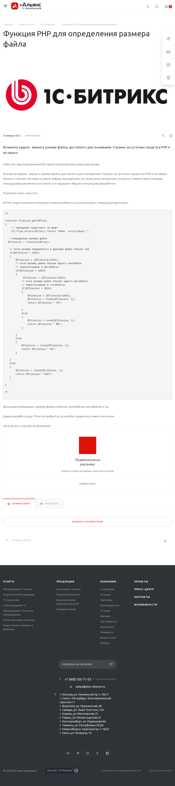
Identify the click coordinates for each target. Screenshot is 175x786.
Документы (107, 626)
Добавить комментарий (87, 522)
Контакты (142, 597)
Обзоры (105, 643)
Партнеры (106, 600)
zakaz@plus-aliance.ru (90, 686)
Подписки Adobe (66, 609)
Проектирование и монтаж (19, 620)
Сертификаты (108, 621)
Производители (109, 605)
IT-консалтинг (11, 600)
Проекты (141, 581)
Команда (105, 594)
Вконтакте (68, 753)
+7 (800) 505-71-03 (78, 679)
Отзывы (105, 610)
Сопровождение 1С (14, 605)
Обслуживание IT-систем (17, 589)
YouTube (87, 753)
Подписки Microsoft (68, 594)
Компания (108, 581)
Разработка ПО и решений (19, 594)
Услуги (8, 581)
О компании (107, 589)
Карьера (105, 616)
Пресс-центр (144, 589)
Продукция (65, 581)
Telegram (78, 753)
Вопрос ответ (108, 637)
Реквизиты (106, 632)
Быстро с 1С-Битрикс (59, 770)
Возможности (145, 604)
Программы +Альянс (68, 589)
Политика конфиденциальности (121, 771)
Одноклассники (97, 753)
